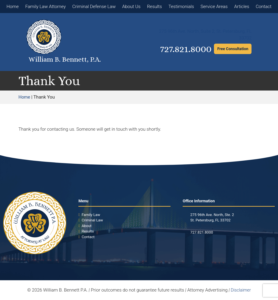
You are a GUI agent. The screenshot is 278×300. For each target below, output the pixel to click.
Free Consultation (232, 48)
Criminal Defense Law (94, 6)
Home (13, 6)
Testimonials (181, 6)
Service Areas (214, 6)
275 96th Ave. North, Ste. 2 (212, 215)
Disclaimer (240, 290)
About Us (131, 6)
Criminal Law (92, 220)
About (86, 226)
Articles (241, 6)
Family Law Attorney (45, 6)
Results (154, 6)
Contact (263, 6)
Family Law (91, 215)
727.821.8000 (178, 49)
